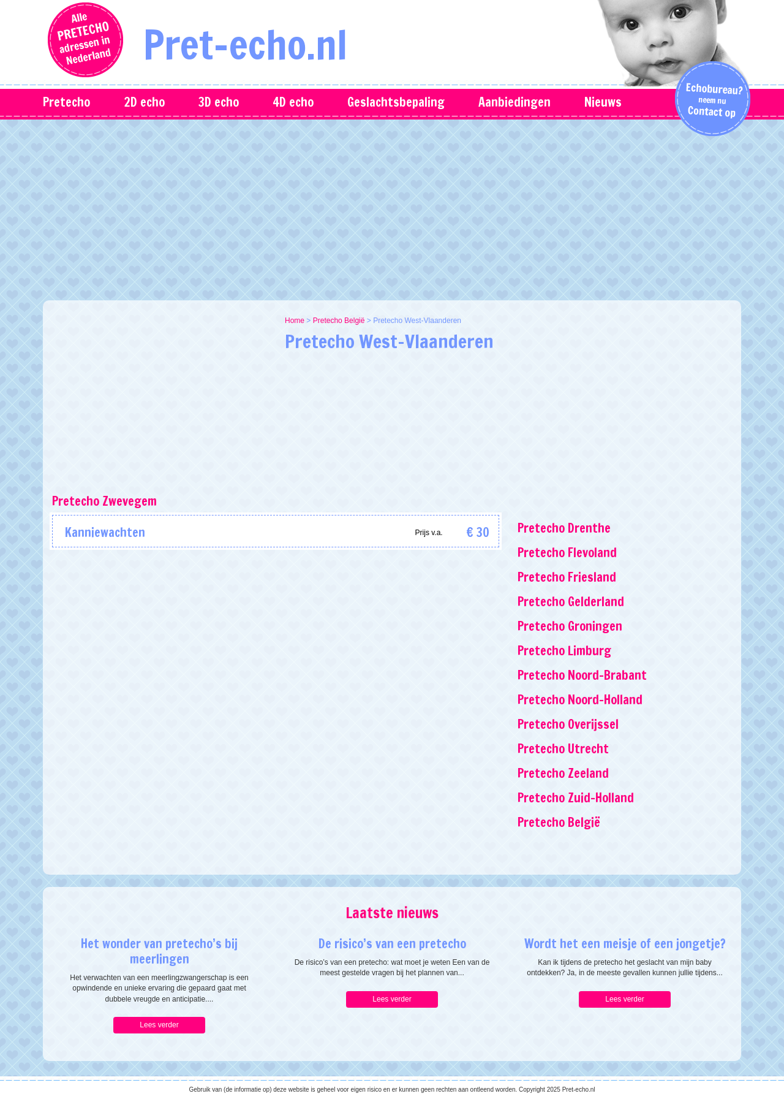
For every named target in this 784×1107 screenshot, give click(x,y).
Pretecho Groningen (570, 626)
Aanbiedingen (514, 102)
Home (294, 320)
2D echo (144, 102)
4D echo (293, 102)
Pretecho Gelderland (571, 602)
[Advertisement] (392, 208)
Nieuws (603, 102)
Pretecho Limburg (564, 651)
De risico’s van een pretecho (392, 944)
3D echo (218, 102)
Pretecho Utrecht (563, 749)
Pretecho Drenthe (564, 528)
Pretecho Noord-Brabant (582, 675)
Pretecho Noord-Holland (580, 700)
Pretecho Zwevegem (104, 501)
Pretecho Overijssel (568, 724)
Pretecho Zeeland (563, 773)
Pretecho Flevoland (567, 552)
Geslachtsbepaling (396, 102)
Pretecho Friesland (567, 577)
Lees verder (159, 1025)
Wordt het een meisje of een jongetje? (625, 944)
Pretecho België (339, 320)
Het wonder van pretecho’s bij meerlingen (159, 951)
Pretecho (66, 102)
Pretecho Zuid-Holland (576, 798)
